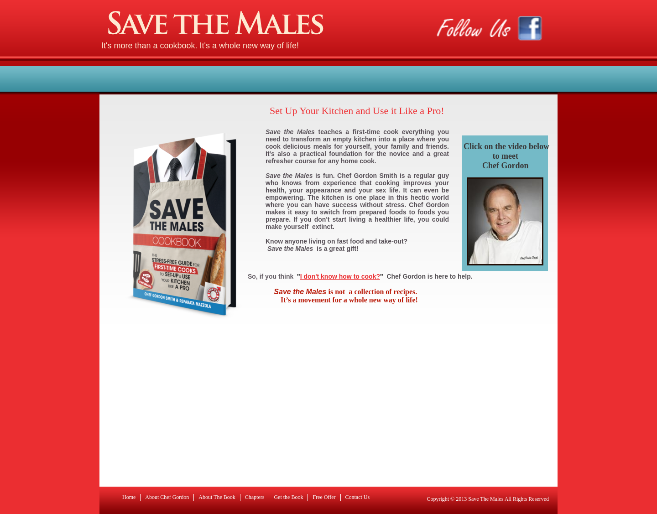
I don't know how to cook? (340, 276)
